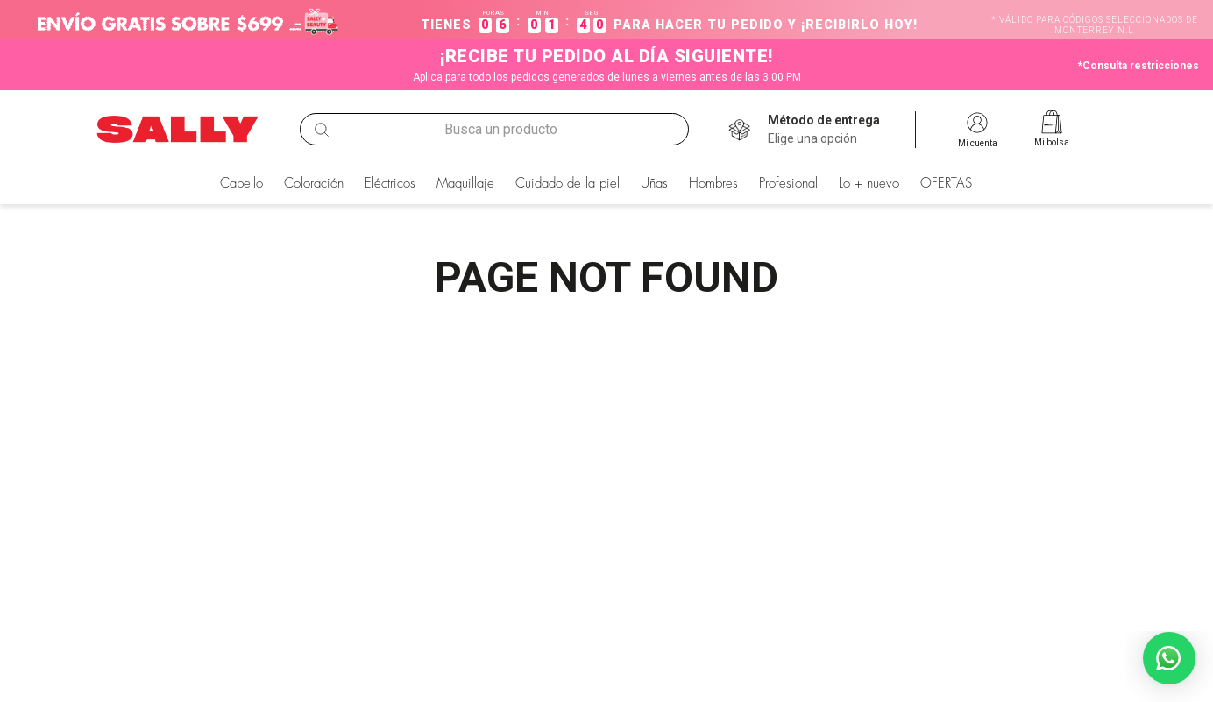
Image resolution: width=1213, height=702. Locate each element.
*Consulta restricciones (1138, 66)
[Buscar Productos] (321, 130)
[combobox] (495, 129)
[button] (824, 129)
